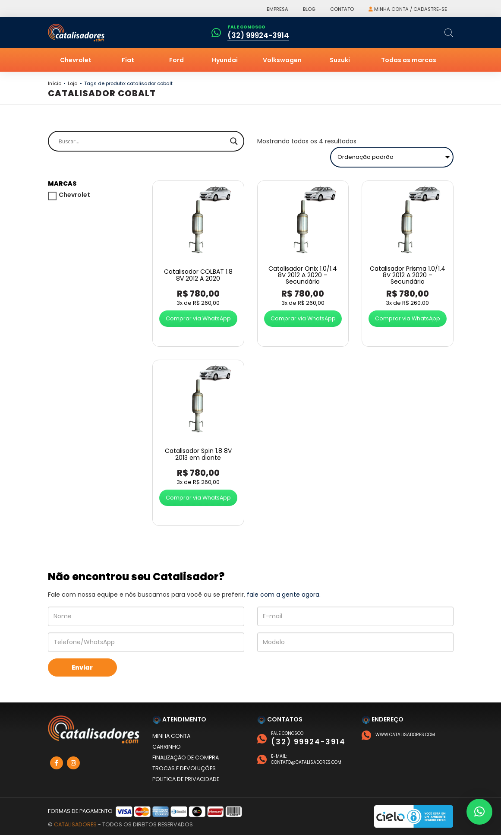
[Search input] (142, 141)
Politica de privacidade (185, 779)
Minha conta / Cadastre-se (408, 9)
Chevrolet (75, 60)
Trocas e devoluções (184, 768)
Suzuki (340, 60)
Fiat (128, 60)
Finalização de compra (185, 757)
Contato (342, 9)
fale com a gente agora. (284, 594)
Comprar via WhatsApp (198, 318)
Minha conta (171, 736)
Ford (176, 60)
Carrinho (166, 746)
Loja (73, 83)
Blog (309, 9)
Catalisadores (75, 824)
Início (54, 83)
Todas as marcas (408, 60)
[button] (479, 812)
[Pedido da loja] (392, 157)
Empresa (277, 9)
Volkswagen (282, 60)
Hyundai (225, 60)
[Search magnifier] (234, 141)
